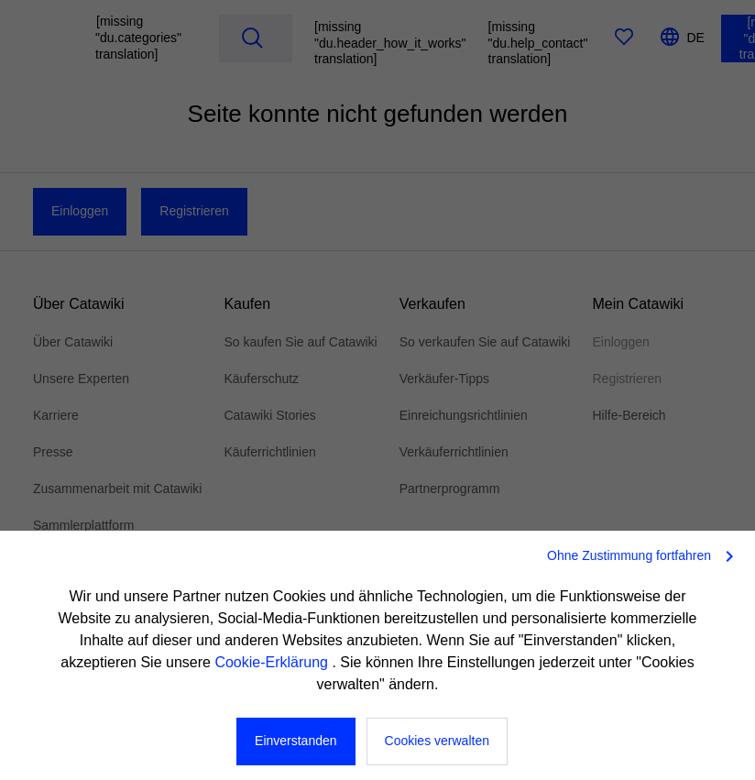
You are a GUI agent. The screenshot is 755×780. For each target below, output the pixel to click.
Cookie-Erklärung (273, 662)
